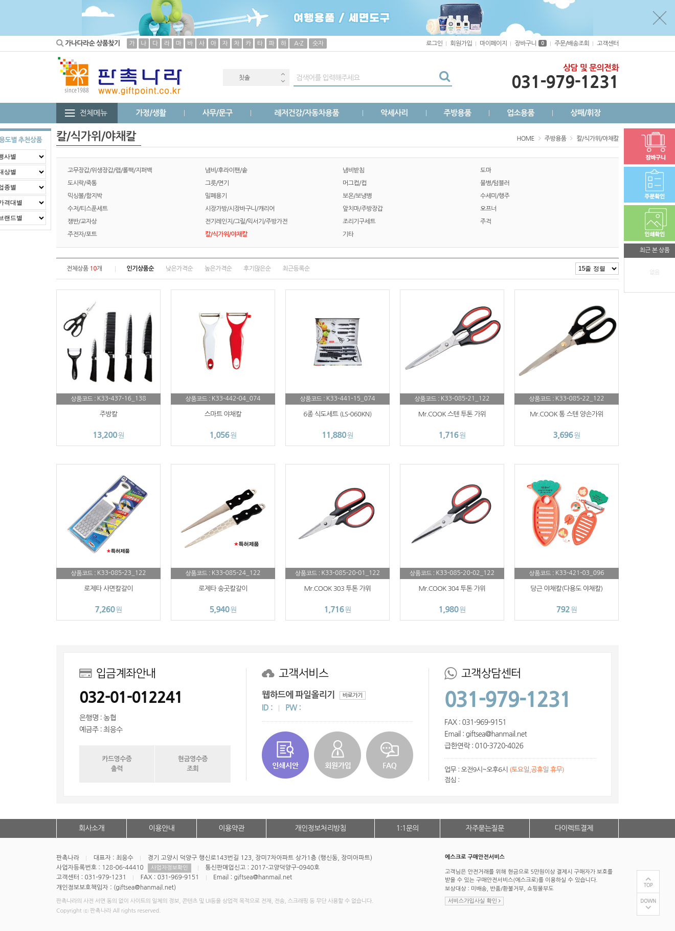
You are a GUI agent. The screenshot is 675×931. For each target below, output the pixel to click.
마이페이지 (493, 43)
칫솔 (244, 78)
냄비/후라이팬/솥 (226, 170)
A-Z (298, 43)
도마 (485, 170)
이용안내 (161, 828)
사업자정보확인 (169, 868)
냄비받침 (354, 170)
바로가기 (353, 695)
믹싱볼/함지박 (85, 196)
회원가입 (461, 43)
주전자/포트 (82, 234)
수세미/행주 (494, 196)
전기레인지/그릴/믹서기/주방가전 (246, 221)
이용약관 (231, 828)
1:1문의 (407, 828)
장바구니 (530, 43)
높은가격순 (218, 268)
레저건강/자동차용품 (306, 113)
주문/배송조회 (571, 43)
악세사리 (394, 113)
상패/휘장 (585, 113)
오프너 (488, 209)
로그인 (434, 43)
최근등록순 (295, 268)
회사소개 (91, 828)
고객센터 (608, 43)
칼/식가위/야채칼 (597, 139)
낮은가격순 (179, 268)
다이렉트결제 (574, 828)
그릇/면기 (217, 183)
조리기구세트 (359, 221)
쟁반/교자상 (82, 221)
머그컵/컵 (355, 183)
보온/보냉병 (357, 196)
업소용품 (520, 113)
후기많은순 (257, 268)
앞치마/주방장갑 (363, 209)
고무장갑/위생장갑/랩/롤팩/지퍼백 (110, 170)
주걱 (485, 221)
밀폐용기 (216, 196)
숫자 (317, 43)
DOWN (648, 901)
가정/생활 (151, 113)
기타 (348, 234)
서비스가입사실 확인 (474, 901)
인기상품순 (140, 268)
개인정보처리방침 (320, 828)
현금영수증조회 (193, 763)
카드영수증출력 (116, 763)
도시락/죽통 (82, 183)
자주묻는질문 (484, 828)
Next (283, 81)
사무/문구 (217, 113)
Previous (283, 74)
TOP (648, 885)
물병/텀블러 (494, 183)
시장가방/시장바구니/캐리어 (240, 209)
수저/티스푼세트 (88, 209)
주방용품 (457, 113)
